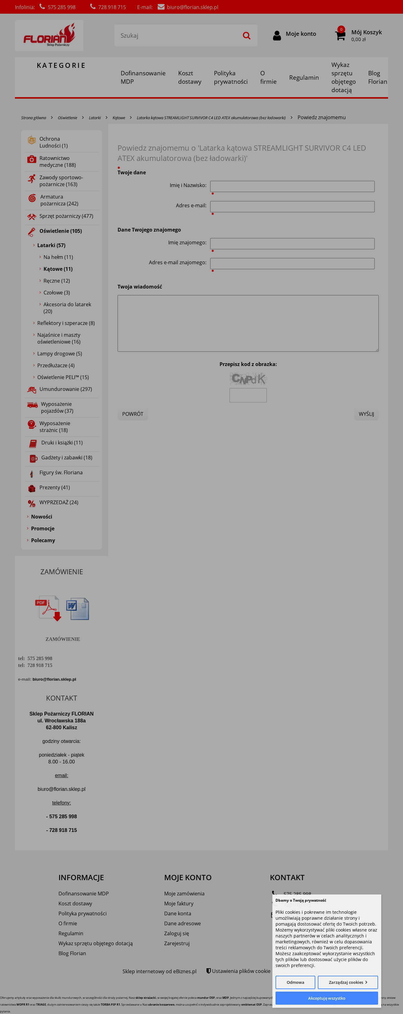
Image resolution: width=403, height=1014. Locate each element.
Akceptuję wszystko (326, 998)
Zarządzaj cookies (346, 982)
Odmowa (295, 982)
